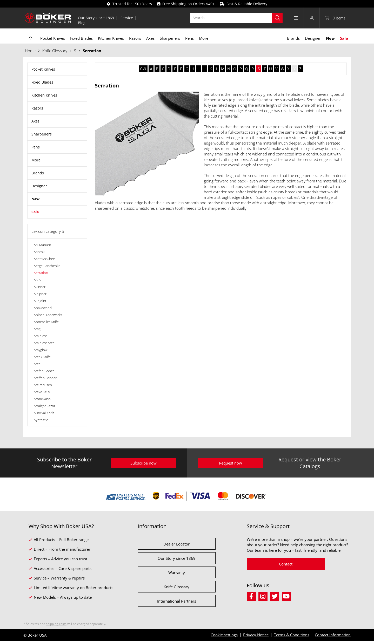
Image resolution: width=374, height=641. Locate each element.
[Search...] (236, 18)
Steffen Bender (45, 378)
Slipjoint (40, 300)
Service (127, 17)
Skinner (39, 286)
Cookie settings (224, 634)
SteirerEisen (43, 385)
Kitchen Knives (44, 95)
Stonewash (42, 399)
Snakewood (43, 307)
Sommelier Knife (46, 321)
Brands (37, 173)
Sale (35, 211)
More (36, 160)
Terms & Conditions (291, 634)
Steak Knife (42, 356)
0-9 (143, 68)
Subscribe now (143, 463)
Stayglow (40, 349)
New (35, 198)
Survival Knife (44, 413)
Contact (285, 564)
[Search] (277, 18)
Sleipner (40, 293)
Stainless (40, 335)
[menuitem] (96, 18)
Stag (37, 328)
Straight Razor (44, 406)
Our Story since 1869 (96, 17)
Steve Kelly (42, 392)
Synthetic (41, 420)
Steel (37, 364)
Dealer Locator (176, 544)
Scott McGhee (44, 258)
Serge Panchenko (47, 265)
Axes (35, 121)
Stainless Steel (44, 342)
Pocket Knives (43, 69)
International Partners (176, 601)
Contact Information (333, 634)
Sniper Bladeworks (48, 314)
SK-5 (37, 279)
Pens (35, 147)
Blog (81, 22)
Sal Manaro (42, 244)
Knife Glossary (176, 586)
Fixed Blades (42, 82)
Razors (37, 108)
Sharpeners (41, 134)
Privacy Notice (256, 634)
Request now (230, 463)
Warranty (176, 572)
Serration (41, 272)
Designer (39, 185)
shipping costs (56, 624)
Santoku (40, 251)
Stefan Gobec (44, 371)
